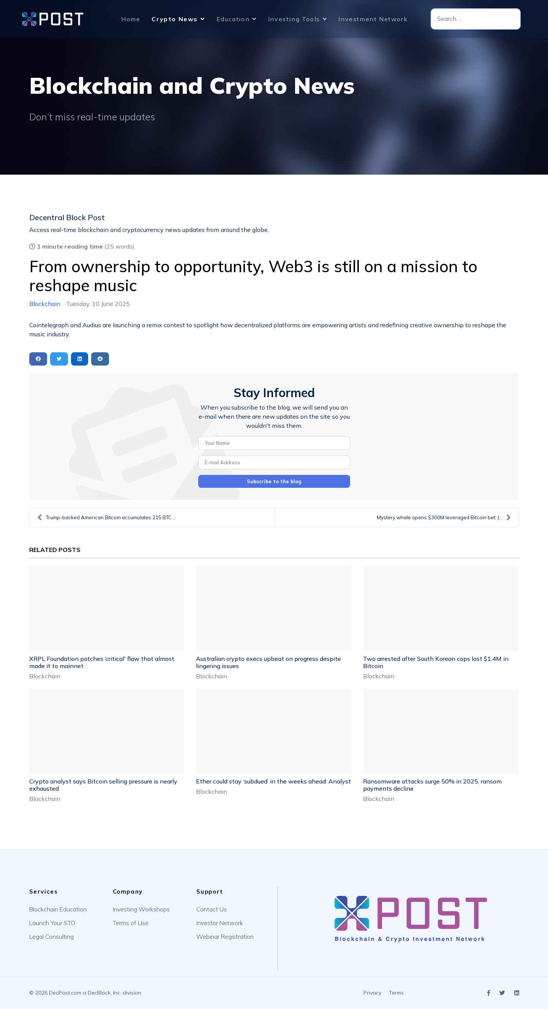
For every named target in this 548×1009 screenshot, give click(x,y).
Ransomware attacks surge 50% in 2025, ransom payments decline (432, 784)
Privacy (372, 992)
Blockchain (44, 304)
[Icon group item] (488, 993)
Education (233, 19)
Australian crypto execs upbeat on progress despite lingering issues (268, 662)
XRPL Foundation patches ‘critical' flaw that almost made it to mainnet (101, 662)
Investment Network (372, 19)
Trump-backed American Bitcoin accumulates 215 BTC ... (106, 517)
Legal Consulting (51, 936)
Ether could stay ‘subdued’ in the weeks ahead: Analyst (273, 781)
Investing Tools (294, 19)
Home (130, 19)
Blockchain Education (58, 909)
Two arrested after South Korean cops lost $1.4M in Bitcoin (436, 662)
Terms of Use (130, 923)
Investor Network (219, 923)
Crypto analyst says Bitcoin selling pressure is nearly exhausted (103, 784)
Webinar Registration (225, 936)
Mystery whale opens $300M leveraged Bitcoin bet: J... (444, 517)
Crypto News (175, 19)
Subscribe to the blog (274, 481)
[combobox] (476, 19)
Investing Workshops (141, 909)
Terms (396, 992)
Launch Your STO (52, 923)
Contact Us (211, 909)
